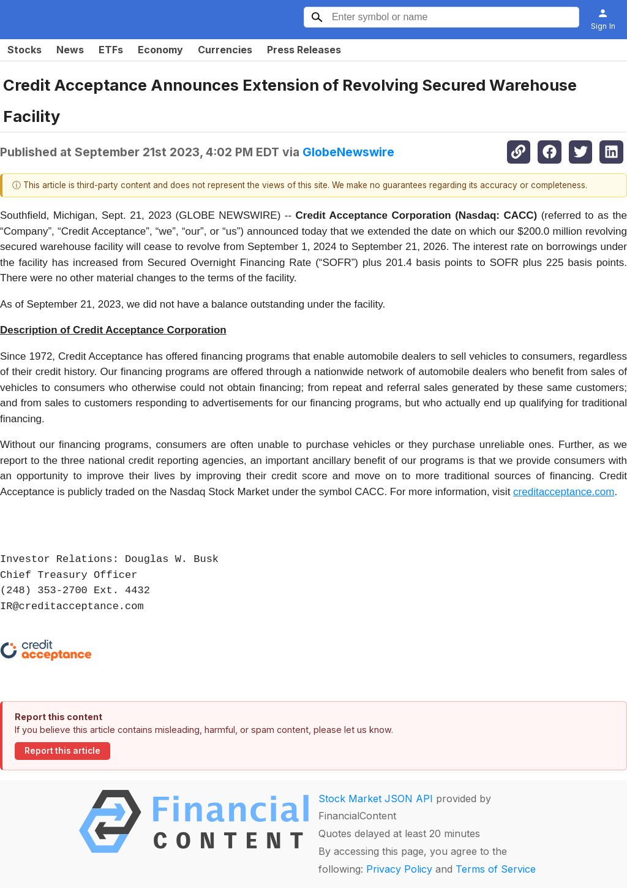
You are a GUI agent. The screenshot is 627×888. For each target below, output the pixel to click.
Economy (160, 50)
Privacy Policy (399, 869)
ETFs (111, 50)
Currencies (225, 50)
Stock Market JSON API (375, 798)
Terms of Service (496, 869)
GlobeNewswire (348, 152)
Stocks (24, 50)
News (70, 50)
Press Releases (304, 50)
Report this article (62, 751)
